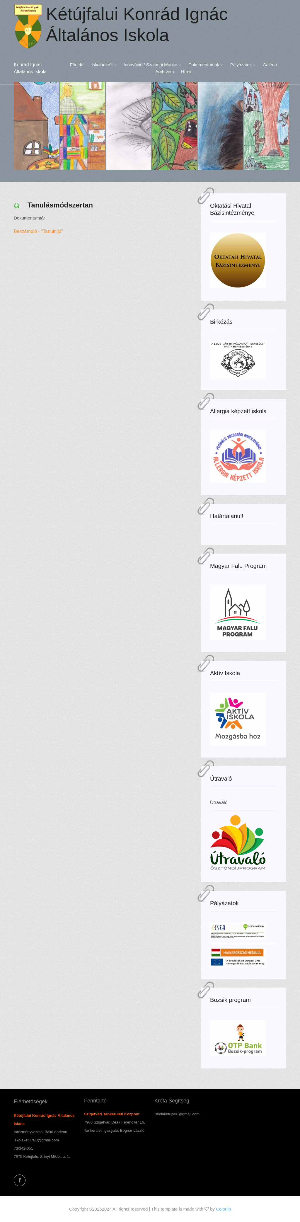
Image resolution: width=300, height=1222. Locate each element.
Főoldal (77, 64)
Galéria (270, 64)
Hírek (186, 71)
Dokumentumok (205, 64)
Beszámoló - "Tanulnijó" (40, 231)
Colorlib (223, 1208)
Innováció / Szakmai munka (152, 64)
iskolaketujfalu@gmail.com (36, 1140)
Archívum (164, 71)
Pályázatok (243, 64)
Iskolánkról (104, 64)
